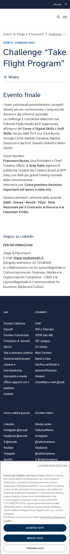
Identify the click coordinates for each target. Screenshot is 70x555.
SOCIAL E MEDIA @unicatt (17, 413)
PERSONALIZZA (35, 548)
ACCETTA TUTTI (35, 528)
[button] (58, 17)
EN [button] (65, 17)
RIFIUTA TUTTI (35, 538)
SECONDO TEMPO (44, 413)
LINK (6, 312)
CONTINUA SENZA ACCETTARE (52, 465)
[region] (35, 508)
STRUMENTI (41, 312)
